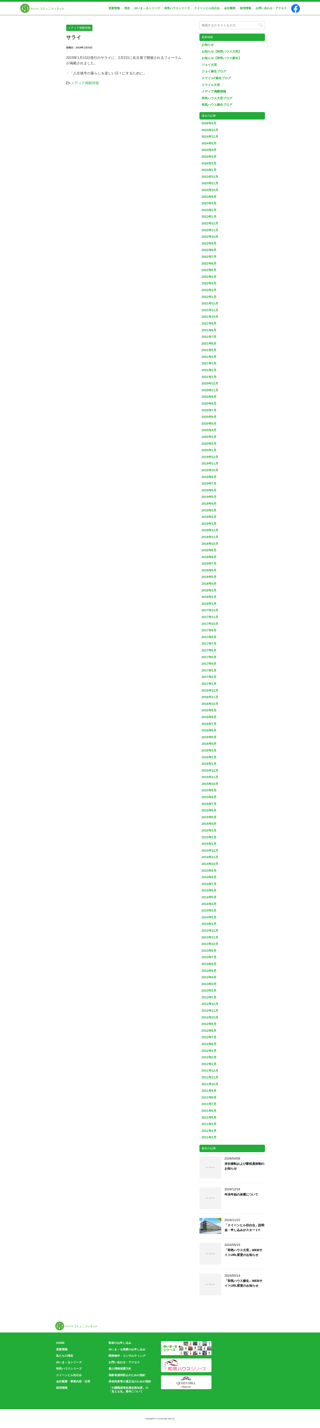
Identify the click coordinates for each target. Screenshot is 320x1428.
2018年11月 (210, 537)
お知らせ (208, 44)
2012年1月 (209, 1064)
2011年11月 (210, 1077)
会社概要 (229, 8)
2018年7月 (209, 563)
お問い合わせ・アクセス (271, 8)
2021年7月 (209, 336)
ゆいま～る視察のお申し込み (127, 1349)
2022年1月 (209, 297)
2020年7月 (209, 410)
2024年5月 (209, 143)
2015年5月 (209, 817)
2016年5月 (209, 737)
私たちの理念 (64, 1355)
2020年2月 (209, 443)
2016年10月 (210, 703)
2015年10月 (210, 784)
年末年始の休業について (241, 1194)
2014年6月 (209, 890)
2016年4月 (209, 743)
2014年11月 (210, 857)
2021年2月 (209, 370)
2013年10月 (210, 944)
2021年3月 (209, 363)
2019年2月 (209, 517)
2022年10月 (210, 236)
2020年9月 (209, 396)
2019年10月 (210, 470)
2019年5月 (209, 497)
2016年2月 (209, 757)
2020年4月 (209, 430)
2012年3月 (209, 1050)
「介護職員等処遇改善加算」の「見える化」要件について (128, 1389)
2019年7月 (209, 483)
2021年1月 (209, 377)
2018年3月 (209, 590)
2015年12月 (210, 770)
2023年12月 (210, 176)
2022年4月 (209, 276)
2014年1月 (209, 924)
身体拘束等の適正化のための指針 (130, 1381)
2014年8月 (209, 877)
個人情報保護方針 (120, 1368)
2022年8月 (209, 250)
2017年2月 (209, 677)
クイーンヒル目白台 (207, 8)
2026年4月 (209, 123)
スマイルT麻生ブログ (216, 78)
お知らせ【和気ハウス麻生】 (221, 58)
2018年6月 (209, 570)
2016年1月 (209, 763)
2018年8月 (209, 557)
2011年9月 (209, 1090)
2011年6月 (209, 1110)
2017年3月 (209, 670)
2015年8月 (209, 797)
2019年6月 (209, 490)
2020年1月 (209, 450)
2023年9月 (209, 196)
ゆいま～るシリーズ (147, 8)
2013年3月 (209, 984)
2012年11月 (210, 1010)
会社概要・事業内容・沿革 (73, 1381)
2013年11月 (210, 937)
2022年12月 (210, 223)
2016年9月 (209, 710)
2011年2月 (209, 1130)
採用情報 (245, 8)
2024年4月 (209, 150)
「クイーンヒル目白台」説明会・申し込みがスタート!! (244, 1227)
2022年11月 (210, 230)
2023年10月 (210, 190)
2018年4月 (209, 583)
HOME (60, 1342)
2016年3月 (209, 750)
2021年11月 (210, 310)
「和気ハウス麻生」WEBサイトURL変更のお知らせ (244, 1283)
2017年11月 (210, 617)
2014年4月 (209, 904)
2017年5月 (209, 657)
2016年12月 (210, 690)
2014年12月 (210, 850)
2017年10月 (210, 623)
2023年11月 (210, 183)
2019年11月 (210, 463)
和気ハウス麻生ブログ (217, 104)
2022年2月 (209, 290)
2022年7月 (209, 256)
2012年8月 (209, 1030)
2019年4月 (209, 503)
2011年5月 (209, 1117)
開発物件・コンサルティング (127, 1355)
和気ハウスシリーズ (177, 8)
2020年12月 (210, 383)
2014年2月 (209, 917)
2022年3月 (209, 283)
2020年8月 (209, 403)
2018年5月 (209, 577)
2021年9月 (209, 323)
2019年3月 (209, 510)
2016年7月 (209, 724)
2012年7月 (209, 1037)
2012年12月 (210, 1004)
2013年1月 (209, 997)
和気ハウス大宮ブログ (217, 98)
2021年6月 (209, 343)
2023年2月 (209, 210)
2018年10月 (210, 543)
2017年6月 (209, 650)
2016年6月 (209, 730)
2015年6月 (209, 810)
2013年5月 (209, 970)
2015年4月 (209, 823)
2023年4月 (209, 203)
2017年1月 (209, 683)
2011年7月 (209, 1104)
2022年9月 (209, 243)
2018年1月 (209, 603)
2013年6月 (209, 964)
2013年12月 (210, 930)
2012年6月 (209, 1044)
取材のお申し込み (120, 1342)
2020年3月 (209, 437)
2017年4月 (209, 663)
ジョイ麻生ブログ (214, 71)
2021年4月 (209, 357)
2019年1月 (209, 523)
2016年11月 (210, 697)
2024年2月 (209, 163)
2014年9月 (209, 870)
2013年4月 (209, 977)
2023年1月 (209, 216)
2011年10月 (210, 1084)
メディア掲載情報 (85, 83)
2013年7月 (209, 957)
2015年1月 (209, 844)
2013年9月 (209, 950)
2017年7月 (209, 643)
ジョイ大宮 (209, 65)
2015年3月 (209, 830)
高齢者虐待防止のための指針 (127, 1375)
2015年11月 (210, 777)
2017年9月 (209, 630)
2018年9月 (209, 550)
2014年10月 (210, 864)
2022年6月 (209, 263)
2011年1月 (209, 1137)
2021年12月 (210, 303)
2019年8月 (209, 477)
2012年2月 (209, 1057)
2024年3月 (209, 156)
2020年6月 (209, 416)
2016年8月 (209, 717)
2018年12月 (210, 530)
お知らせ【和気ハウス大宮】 (221, 51)
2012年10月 (210, 1017)
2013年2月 (209, 990)
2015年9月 (209, 790)
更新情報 (114, 8)
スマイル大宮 (211, 85)
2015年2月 (209, 837)
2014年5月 (209, 897)
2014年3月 (209, 910)
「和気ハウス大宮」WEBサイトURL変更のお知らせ (244, 1252)
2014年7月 (209, 884)
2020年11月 (210, 390)
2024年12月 (210, 130)
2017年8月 (209, 637)
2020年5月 (209, 423)
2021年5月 (209, 350)
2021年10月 (210, 316)
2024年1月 (209, 170)
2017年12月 (210, 610)
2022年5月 (209, 270)
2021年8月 (209, 330)
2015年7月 (209, 804)
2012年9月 (209, 1024)
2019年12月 (210, 457)
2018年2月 (209, 597)
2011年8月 (209, 1097)
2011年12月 (210, 1070)
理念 (127, 8)
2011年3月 (209, 1124)
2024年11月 (210, 136)
